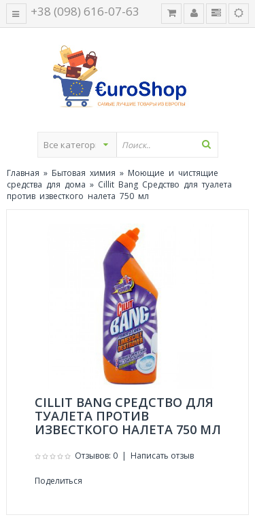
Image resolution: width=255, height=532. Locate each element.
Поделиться (58, 480)
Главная (23, 173)
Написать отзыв (162, 455)
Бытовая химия (84, 173)
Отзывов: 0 (96, 455)
